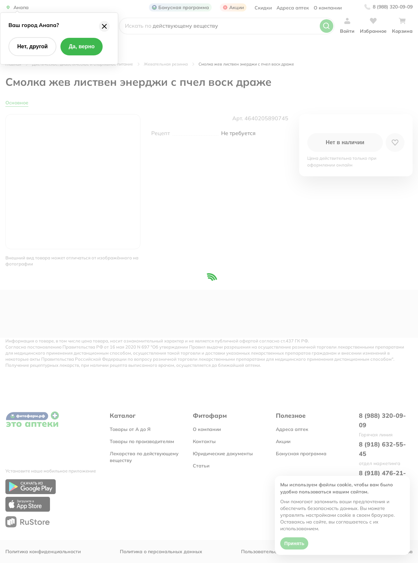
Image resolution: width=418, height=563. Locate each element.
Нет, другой (32, 46)
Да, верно (82, 46)
